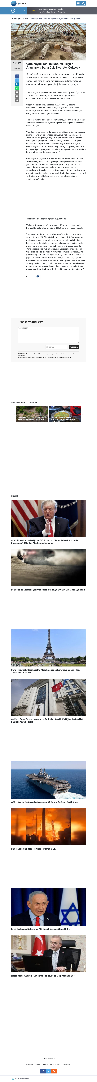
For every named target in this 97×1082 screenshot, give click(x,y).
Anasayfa (29, 1064)
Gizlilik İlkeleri (55, 1064)
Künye (38, 1064)
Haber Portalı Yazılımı (22, 1079)
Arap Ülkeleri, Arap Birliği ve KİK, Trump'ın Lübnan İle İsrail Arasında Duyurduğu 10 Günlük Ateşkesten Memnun (51, 10)
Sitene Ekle (66, 1064)
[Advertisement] (56, 199)
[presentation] (19, 10)
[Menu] (78, 3)
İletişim (45, 1064)
